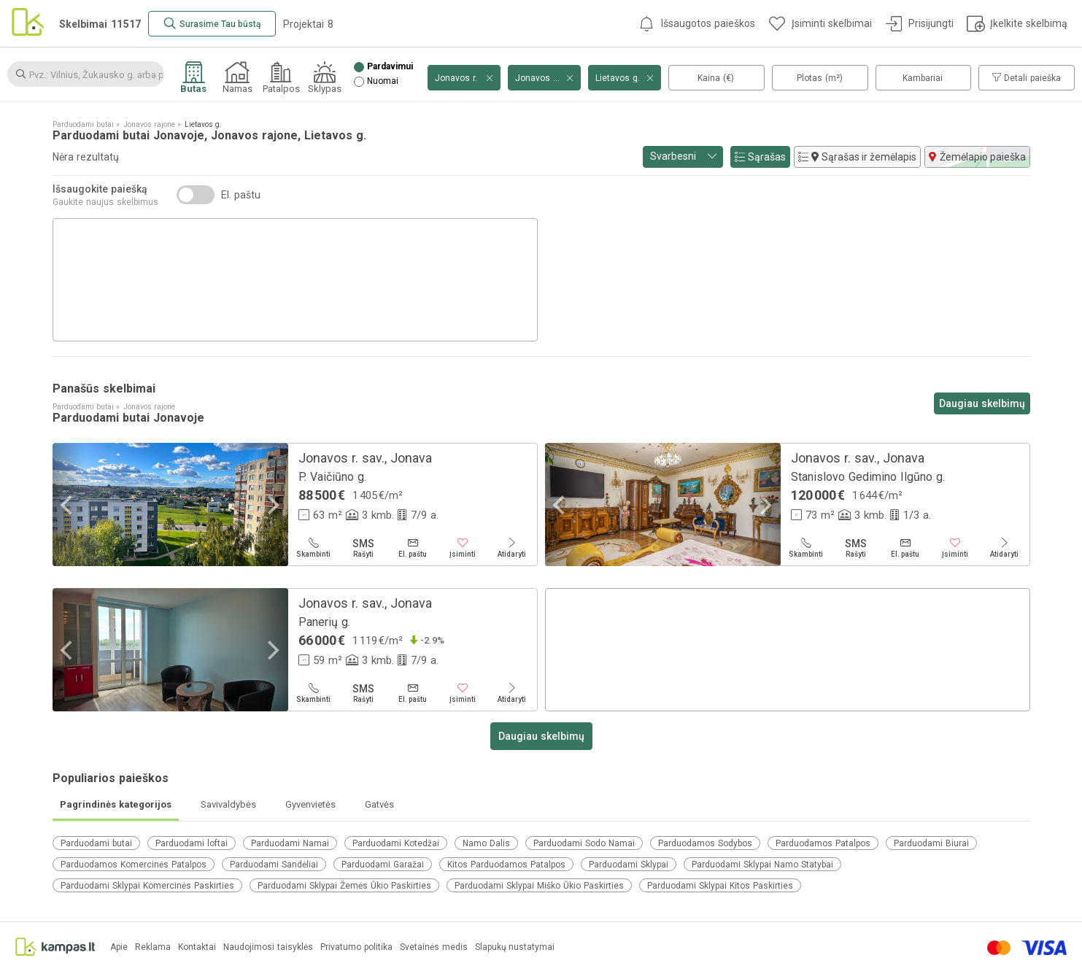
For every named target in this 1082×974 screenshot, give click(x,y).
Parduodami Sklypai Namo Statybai (762, 864)
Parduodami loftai (191, 843)
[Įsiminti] (462, 547)
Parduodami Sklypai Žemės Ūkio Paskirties (344, 886)
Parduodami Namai (290, 843)
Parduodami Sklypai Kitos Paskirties (720, 886)
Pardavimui (390, 66)
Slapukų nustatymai (514, 947)
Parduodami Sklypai (628, 864)
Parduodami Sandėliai (274, 864)
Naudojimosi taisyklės (268, 947)
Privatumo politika (356, 947)
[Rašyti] (363, 547)
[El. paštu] (413, 547)
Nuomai (382, 81)
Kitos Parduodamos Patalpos (506, 864)
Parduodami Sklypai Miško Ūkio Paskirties (539, 886)
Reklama (153, 947)
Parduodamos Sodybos (705, 843)
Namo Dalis (486, 843)
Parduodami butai (96, 843)
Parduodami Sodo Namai (584, 843)
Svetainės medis (434, 947)
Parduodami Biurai (931, 843)
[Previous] (69, 504)
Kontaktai (197, 947)
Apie (119, 947)
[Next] (272, 504)
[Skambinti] (314, 547)
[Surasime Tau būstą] (212, 23)
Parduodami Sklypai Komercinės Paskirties (147, 886)
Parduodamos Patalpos (823, 843)
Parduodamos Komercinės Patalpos (133, 864)
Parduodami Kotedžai (395, 843)
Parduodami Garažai (382, 864)
